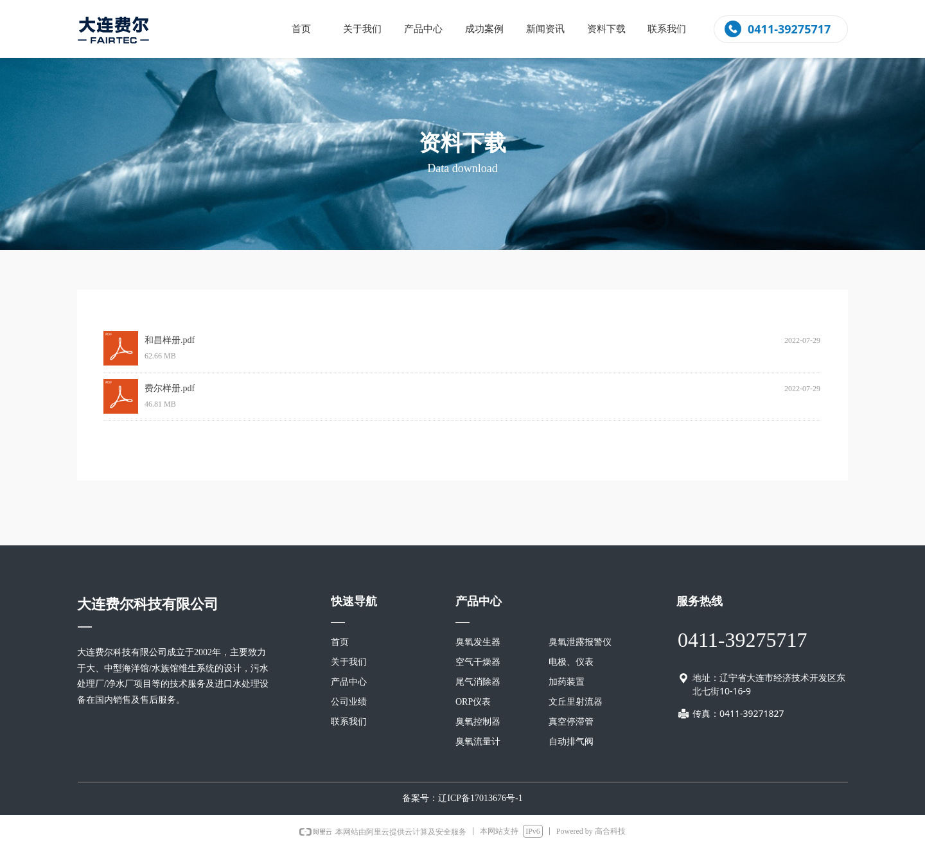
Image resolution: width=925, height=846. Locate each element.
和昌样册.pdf (170, 340)
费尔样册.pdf (170, 388)
